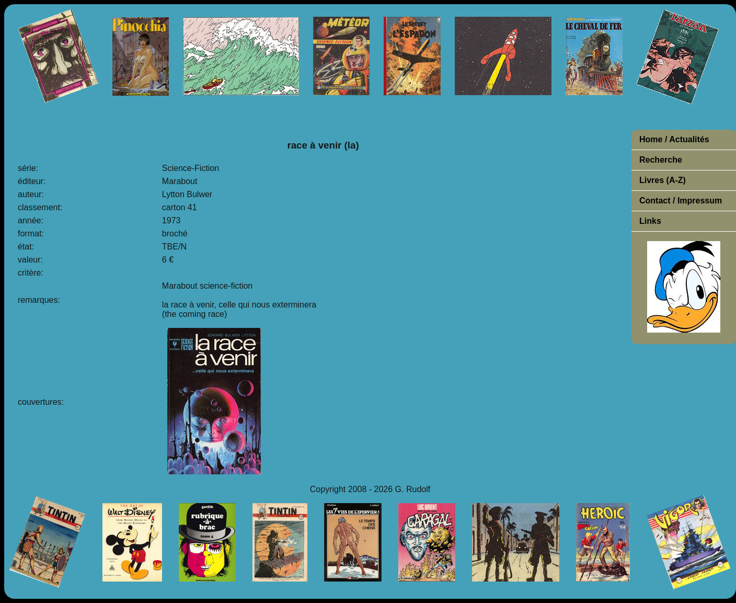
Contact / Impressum (680, 200)
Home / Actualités (674, 139)
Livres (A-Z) (662, 180)
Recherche (660, 159)
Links (650, 221)
